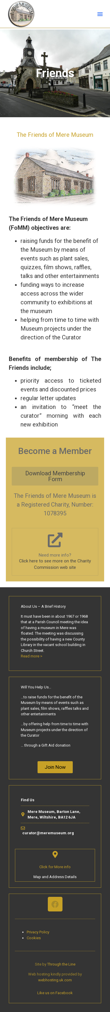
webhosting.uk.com (55, 980)
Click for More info (55, 867)
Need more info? (55, 555)
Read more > (31, 656)
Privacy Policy (38, 932)
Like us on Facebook (55, 993)
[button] (100, 14)
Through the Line (61, 964)
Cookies (34, 938)
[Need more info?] (55, 540)
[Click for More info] (55, 854)
